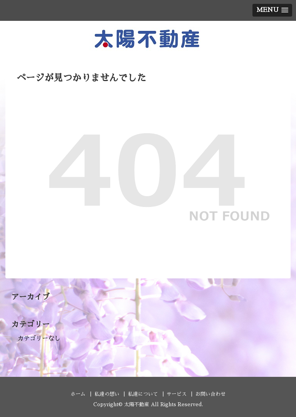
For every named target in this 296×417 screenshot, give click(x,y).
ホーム (78, 394)
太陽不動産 (136, 404)
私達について (143, 394)
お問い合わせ (210, 394)
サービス (176, 394)
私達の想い (106, 394)
